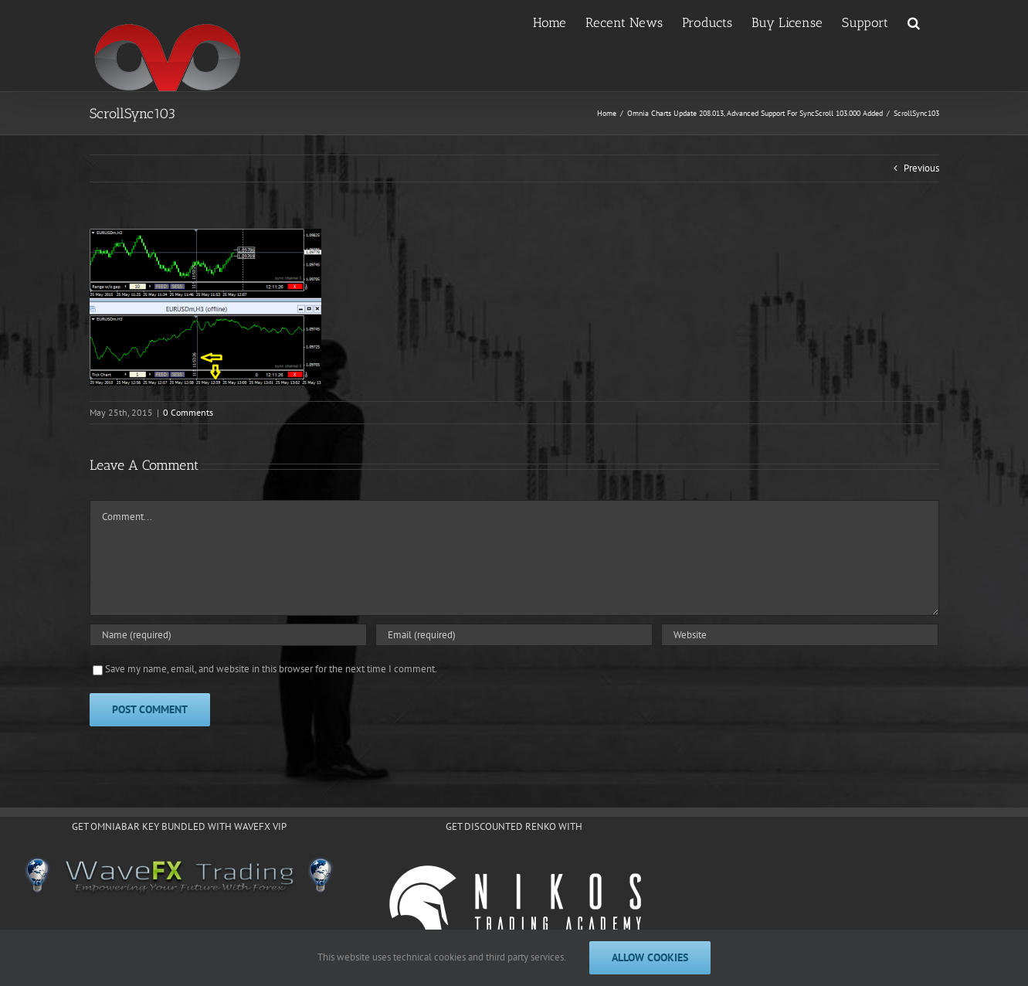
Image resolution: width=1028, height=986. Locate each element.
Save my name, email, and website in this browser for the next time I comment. (271, 668)
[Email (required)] (514, 635)
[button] (914, 21)
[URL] (799, 635)
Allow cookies (650, 957)
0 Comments (188, 412)
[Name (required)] (228, 635)
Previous (921, 168)
